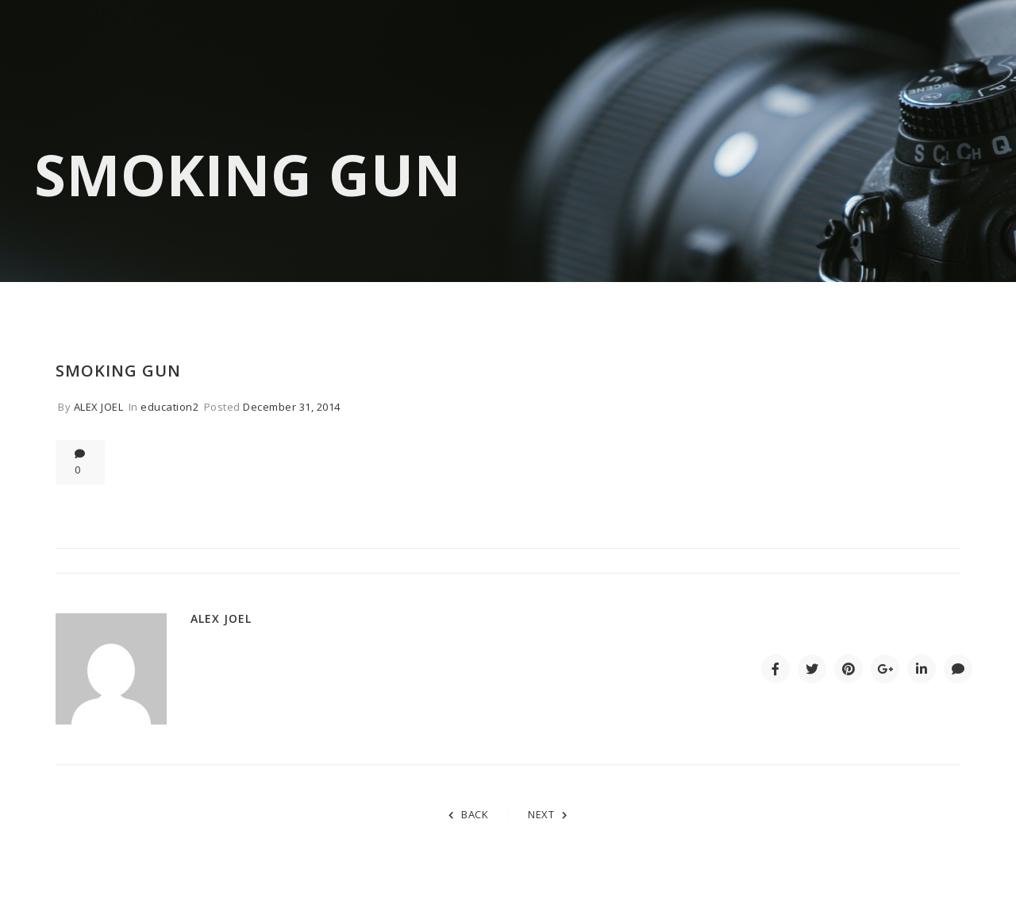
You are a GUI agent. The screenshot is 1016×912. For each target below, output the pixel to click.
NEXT (548, 814)
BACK (468, 814)
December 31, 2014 (292, 407)
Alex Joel (99, 407)
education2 (169, 407)
